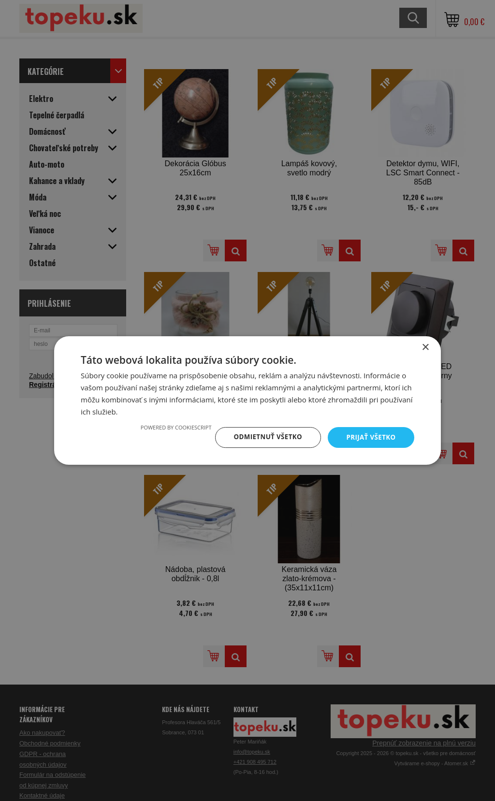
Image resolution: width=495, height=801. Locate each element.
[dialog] (247, 400)
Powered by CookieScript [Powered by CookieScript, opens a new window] (170, 426)
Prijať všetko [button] (370, 437)
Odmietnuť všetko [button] (264, 437)
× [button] (425, 347)
